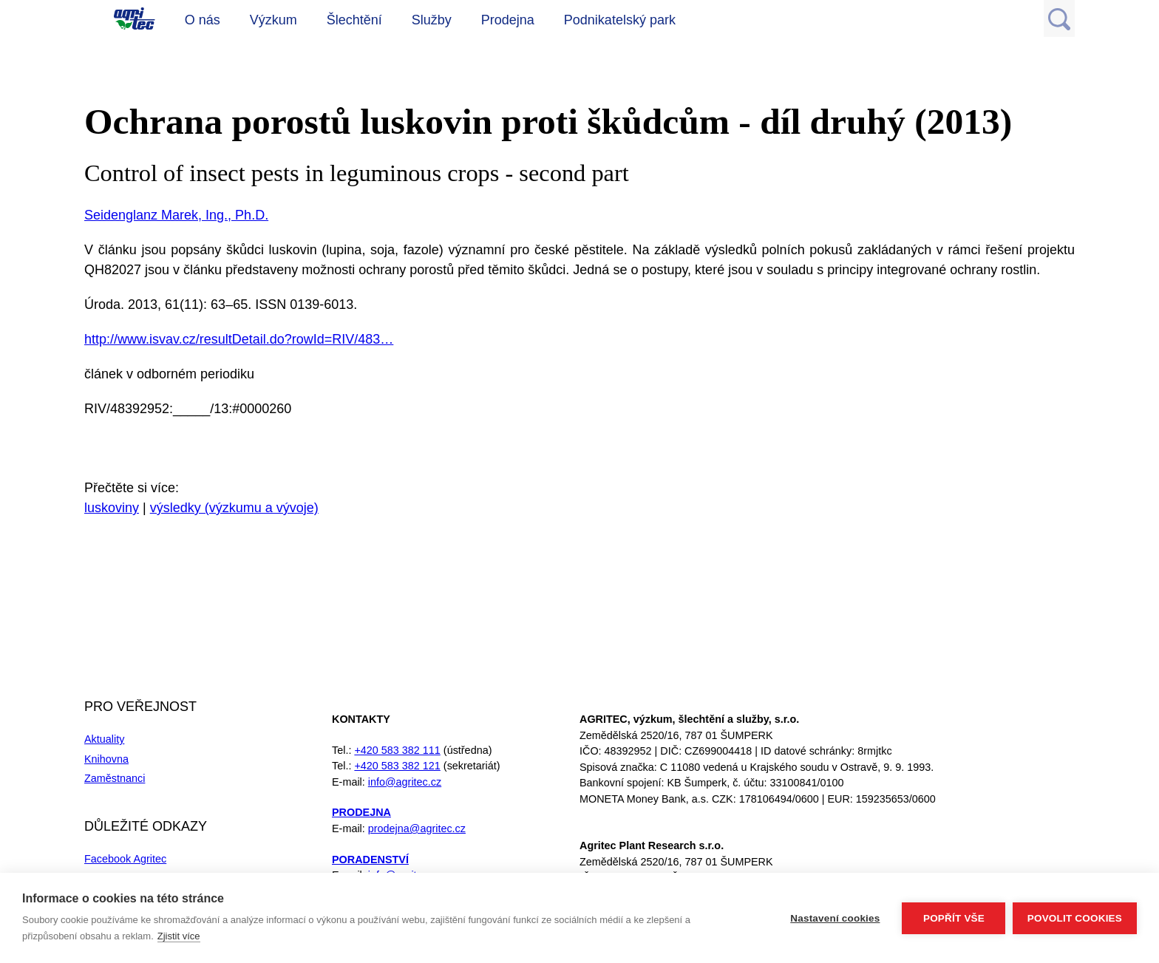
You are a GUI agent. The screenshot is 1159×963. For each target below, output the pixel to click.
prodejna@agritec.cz (417, 828)
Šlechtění (354, 20)
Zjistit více (178, 936)
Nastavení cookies (835, 918)
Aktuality (104, 739)
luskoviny (111, 507)
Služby (432, 20)
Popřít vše (953, 918)
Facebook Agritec (125, 859)
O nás (202, 20)
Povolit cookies (1074, 918)
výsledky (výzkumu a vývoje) (234, 507)
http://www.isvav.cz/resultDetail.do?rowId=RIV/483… (238, 339)
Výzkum (273, 20)
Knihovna (106, 759)
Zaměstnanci (114, 778)
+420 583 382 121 (397, 766)
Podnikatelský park (620, 20)
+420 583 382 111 (397, 750)
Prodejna (507, 20)
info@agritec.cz (404, 782)
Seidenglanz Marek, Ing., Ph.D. (176, 215)
